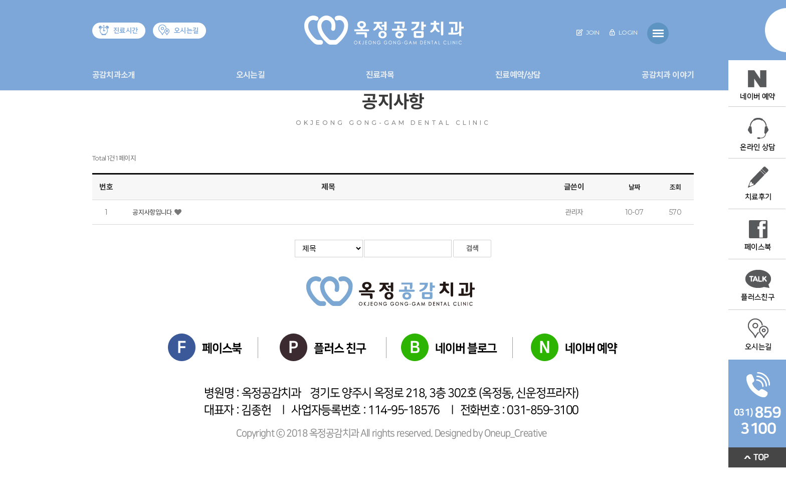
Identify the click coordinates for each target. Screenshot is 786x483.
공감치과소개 (113, 75)
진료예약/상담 (517, 75)
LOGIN (623, 32)
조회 (675, 187)
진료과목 (380, 75)
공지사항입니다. (153, 212)
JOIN (587, 32)
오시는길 (250, 75)
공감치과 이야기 (668, 75)
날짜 (634, 187)
